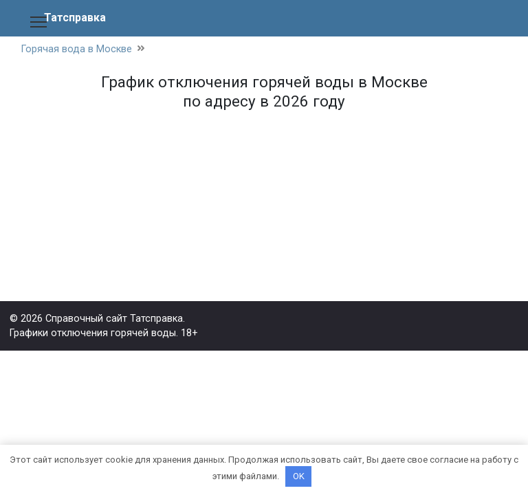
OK (299, 476)
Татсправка (75, 17)
